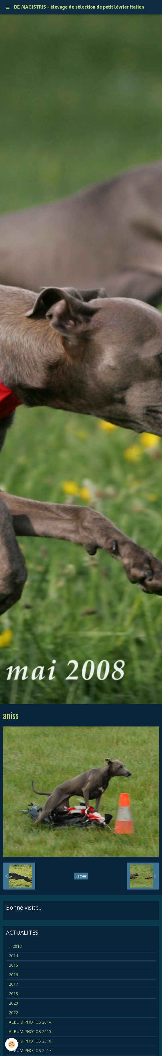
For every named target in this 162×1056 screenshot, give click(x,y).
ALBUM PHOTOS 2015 (30, 1031)
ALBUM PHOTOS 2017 (30, 1050)
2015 (13, 965)
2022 (13, 1012)
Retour (81, 876)
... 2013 (15, 946)
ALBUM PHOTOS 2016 (30, 1041)
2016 (13, 974)
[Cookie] (11, 1044)
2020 (13, 1003)
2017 (13, 984)
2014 (13, 955)
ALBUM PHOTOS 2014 (30, 1022)
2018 (13, 993)
